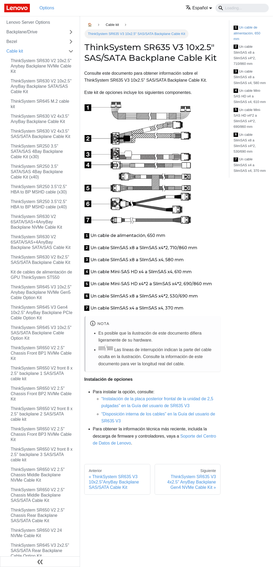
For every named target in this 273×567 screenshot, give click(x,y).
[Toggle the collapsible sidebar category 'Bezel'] (71, 41)
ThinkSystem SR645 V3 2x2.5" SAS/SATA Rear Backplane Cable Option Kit (40, 550)
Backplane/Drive (22, 32)
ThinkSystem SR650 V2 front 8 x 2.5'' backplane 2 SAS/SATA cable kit (42, 414)
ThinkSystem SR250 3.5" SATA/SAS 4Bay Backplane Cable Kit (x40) (37, 171)
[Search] (242, 8)
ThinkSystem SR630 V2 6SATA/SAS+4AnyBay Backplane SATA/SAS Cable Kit (40, 242)
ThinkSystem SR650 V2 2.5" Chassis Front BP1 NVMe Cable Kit (41, 353)
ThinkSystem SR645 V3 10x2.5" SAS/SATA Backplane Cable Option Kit (41, 332)
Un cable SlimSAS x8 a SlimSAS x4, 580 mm (250, 77)
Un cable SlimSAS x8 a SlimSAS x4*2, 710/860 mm (245, 55)
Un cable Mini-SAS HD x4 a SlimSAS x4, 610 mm (250, 96)
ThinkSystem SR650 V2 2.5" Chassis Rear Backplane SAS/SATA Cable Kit (38, 515)
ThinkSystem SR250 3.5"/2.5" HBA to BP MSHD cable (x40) (39, 204)
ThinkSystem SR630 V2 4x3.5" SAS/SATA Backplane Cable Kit (40, 134)
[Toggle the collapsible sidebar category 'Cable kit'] (71, 51)
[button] (199, 8)
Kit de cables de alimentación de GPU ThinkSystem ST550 (41, 275)
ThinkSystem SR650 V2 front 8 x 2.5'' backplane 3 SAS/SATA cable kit (42, 454)
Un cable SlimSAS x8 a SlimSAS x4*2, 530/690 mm (245, 143)
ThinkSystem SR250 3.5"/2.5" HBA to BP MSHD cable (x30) (39, 189)
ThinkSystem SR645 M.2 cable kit (40, 104)
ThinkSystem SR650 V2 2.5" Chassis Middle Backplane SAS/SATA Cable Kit (38, 495)
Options (46, 8)
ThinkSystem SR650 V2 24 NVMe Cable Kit (36, 533)
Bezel (11, 41)
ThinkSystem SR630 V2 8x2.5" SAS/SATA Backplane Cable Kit (40, 260)
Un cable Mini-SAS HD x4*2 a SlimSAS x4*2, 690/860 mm (247, 118)
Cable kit (14, 51)
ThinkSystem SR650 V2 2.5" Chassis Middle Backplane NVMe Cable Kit (38, 474)
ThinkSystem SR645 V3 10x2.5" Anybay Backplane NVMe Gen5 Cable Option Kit (41, 292)
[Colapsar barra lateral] (40, 561)
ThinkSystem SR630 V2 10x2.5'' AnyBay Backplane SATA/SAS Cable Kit (41, 86)
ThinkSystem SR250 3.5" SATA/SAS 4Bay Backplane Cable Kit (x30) (37, 151)
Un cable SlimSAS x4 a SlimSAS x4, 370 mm (250, 165)
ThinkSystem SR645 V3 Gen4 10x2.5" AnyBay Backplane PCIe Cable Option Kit (42, 312)
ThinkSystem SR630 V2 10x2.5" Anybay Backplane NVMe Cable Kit (41, 66)
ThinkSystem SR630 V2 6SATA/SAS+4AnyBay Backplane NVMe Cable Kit (36, 221)
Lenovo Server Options (28, 22)
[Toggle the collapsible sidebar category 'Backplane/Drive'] (71, 32)
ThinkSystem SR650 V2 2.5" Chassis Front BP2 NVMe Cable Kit (41, 393)
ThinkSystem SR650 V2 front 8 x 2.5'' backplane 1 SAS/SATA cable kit (42, 373)
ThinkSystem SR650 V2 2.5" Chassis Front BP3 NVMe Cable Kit (41, 434)
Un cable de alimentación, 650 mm (247, 33)
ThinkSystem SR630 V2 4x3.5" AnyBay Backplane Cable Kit (40, 119)
